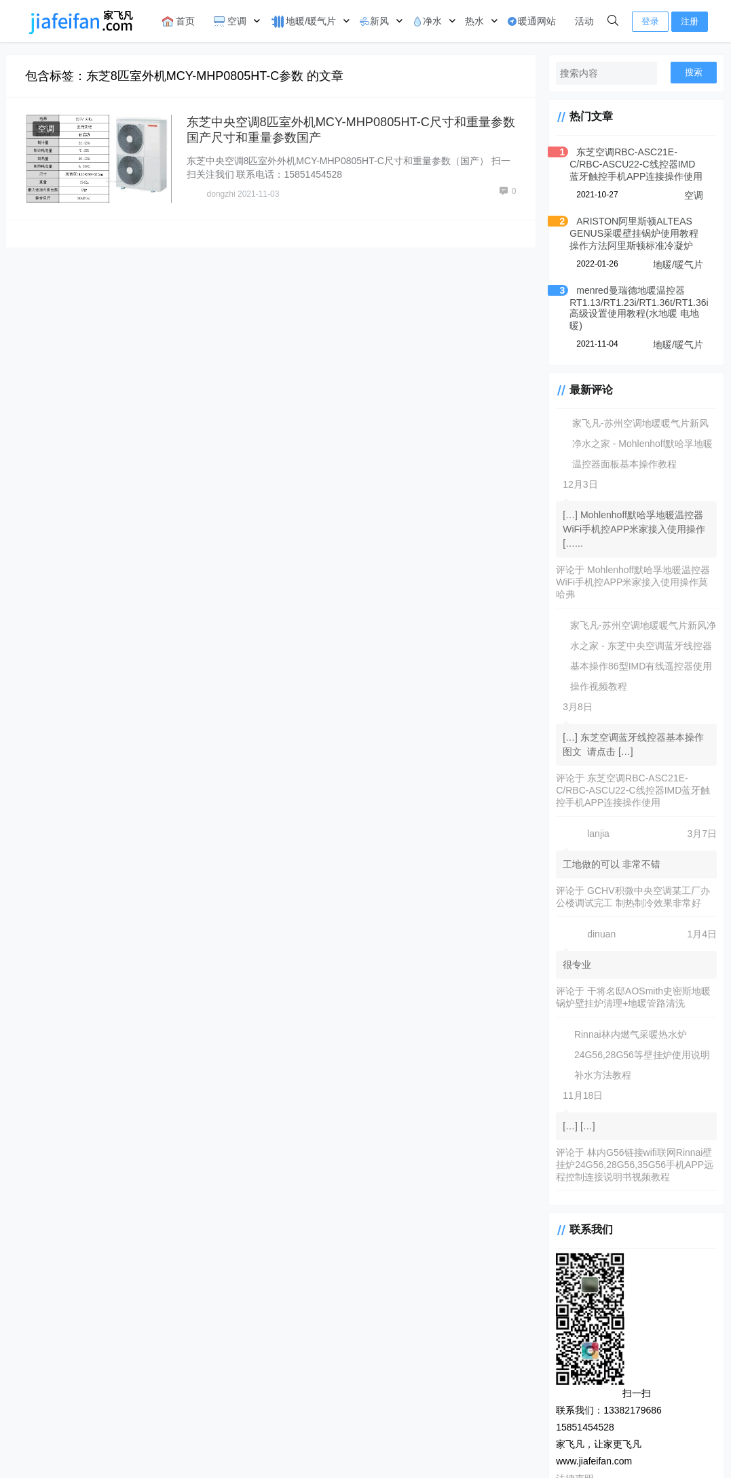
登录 (650, 21)
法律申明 (348, 1446)
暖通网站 (531, 21)
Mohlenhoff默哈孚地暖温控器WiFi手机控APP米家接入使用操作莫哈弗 (629, 582)
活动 (584, 21)
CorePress (303, 1446)
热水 (474, 21)
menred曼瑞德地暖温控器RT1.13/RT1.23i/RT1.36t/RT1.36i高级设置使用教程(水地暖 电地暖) (631, 308)
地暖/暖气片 (302, 22)
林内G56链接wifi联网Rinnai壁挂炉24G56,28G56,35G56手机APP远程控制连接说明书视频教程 (631, 1164)
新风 (374, 21)
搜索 (693, 72)
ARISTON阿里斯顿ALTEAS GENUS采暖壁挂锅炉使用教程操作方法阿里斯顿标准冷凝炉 (631, 233)
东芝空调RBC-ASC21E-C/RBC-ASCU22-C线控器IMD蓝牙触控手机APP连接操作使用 (632, 164)
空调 (230, 21)
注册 (689, 21)
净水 (427, 21)
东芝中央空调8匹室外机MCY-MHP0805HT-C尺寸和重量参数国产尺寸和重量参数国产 (344, 129)
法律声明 (567, 1398)
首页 (178, 21)
